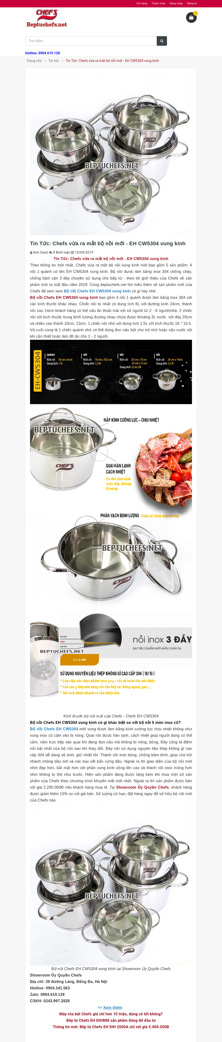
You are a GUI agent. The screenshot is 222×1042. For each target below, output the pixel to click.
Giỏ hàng (141, 3)
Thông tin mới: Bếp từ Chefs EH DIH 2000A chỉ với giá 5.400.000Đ (111, 1027)
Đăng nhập (176, 3)
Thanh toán (158, 3)
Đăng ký (192, 3)
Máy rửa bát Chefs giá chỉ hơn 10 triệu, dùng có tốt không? (111, 1014)
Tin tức (53, 61)
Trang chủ (34, 61)
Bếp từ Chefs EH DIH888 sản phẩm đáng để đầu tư (111, 1020)
